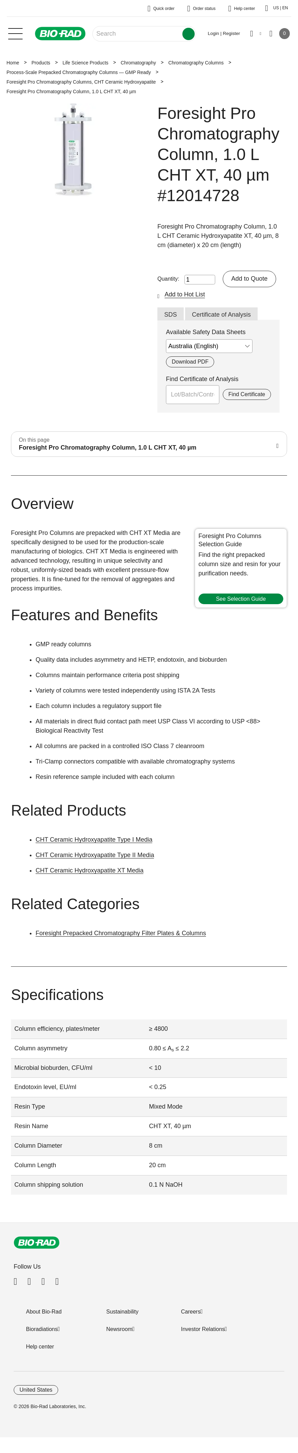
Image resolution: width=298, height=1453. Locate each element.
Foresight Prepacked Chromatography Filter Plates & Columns (121, 933)
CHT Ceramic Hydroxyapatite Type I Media (94, 839)
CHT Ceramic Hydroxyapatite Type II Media (95, 855)
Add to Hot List (185, 294)
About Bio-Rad (44, 1312)
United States (36, 1390)
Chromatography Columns (196, 62)
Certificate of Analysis (221, 314)
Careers (190, 1312)
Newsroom (119, 1329)
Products (40, 62)
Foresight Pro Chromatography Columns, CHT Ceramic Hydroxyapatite (81, 82)
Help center (40, 1347)
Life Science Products (85, 62)
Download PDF (190, 362)
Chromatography (138, 62)
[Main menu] (15, 33)
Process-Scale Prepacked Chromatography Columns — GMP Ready (79, 72)
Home (13, 62)
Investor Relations (203, 1329)
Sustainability (122, 1312)
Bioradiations (42, 1329)
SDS (170, 314)
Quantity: (168, 279)
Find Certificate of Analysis (202, 379)
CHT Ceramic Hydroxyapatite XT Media (89, 870)
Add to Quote (249, 278)
